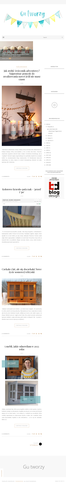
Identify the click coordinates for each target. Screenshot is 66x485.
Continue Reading (22, 168)
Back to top (59, 481)
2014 (47, 162)
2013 (47, 165)
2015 (47, 160)
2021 (47, 148)
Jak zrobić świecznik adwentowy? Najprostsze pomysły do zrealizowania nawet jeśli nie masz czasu (21, 75)
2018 (47, 152)
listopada (50, 126)
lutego (49, 138)
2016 (47, 157)
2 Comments (5, 333)
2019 (47, 150)
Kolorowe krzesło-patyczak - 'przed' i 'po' (21, 191)
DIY (10, 58)
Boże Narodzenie (21, 66)
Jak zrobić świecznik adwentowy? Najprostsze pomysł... (54, 131)
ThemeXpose (19, 481)
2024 (47, 124)
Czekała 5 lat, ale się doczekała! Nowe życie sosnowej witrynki (22, 271)
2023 (47, 143)
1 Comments (5, 176)
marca (49, 135)
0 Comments (5, 256)
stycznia (50, 140)
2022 (47, 145)
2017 (47, 155)
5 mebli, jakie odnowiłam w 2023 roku (22, 348)
